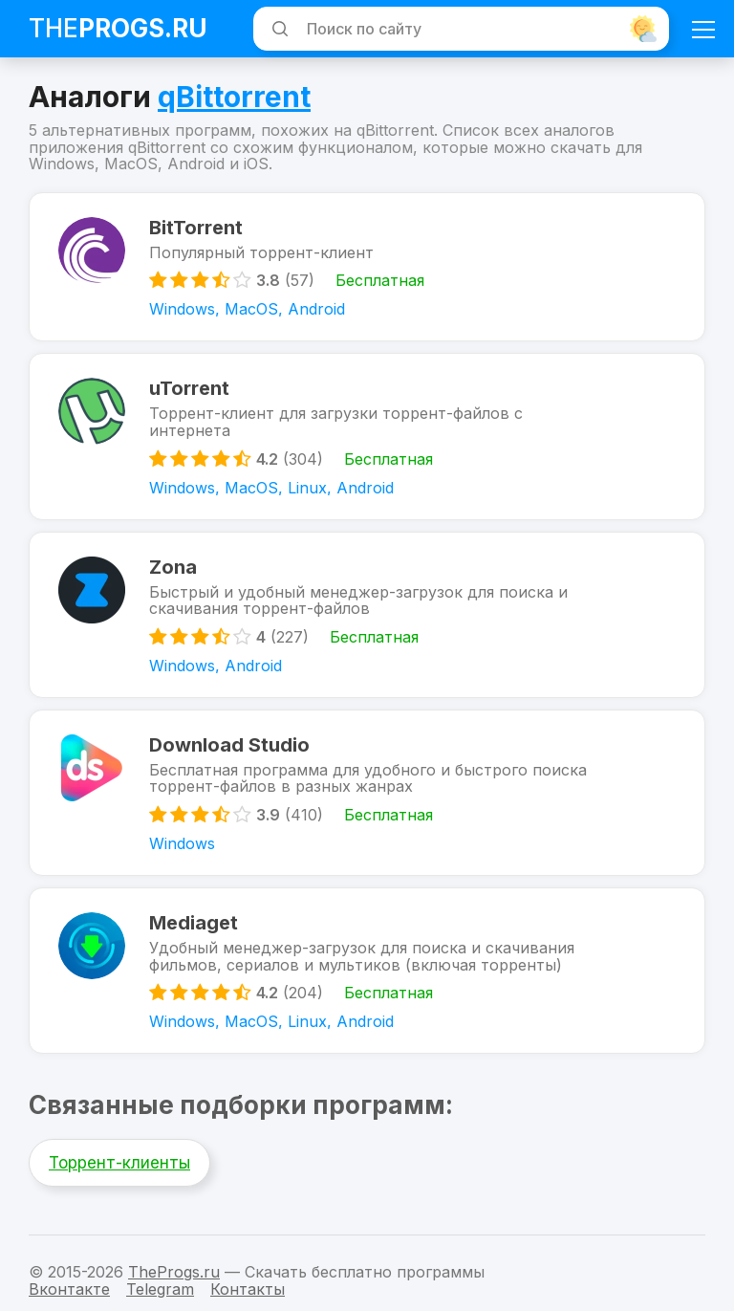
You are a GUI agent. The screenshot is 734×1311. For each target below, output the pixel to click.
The (118, 28)
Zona (173, 567)
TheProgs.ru (174, 1271)
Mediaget (193, 922)
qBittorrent (234, 96)
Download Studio (229, 744)
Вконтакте (69, 1289)
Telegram (160, 1289)
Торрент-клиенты (119, 1162)
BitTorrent (196, 227)
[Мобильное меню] (703, 28)
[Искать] (277, 29)
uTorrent (189, 388)
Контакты (247, 1289)
